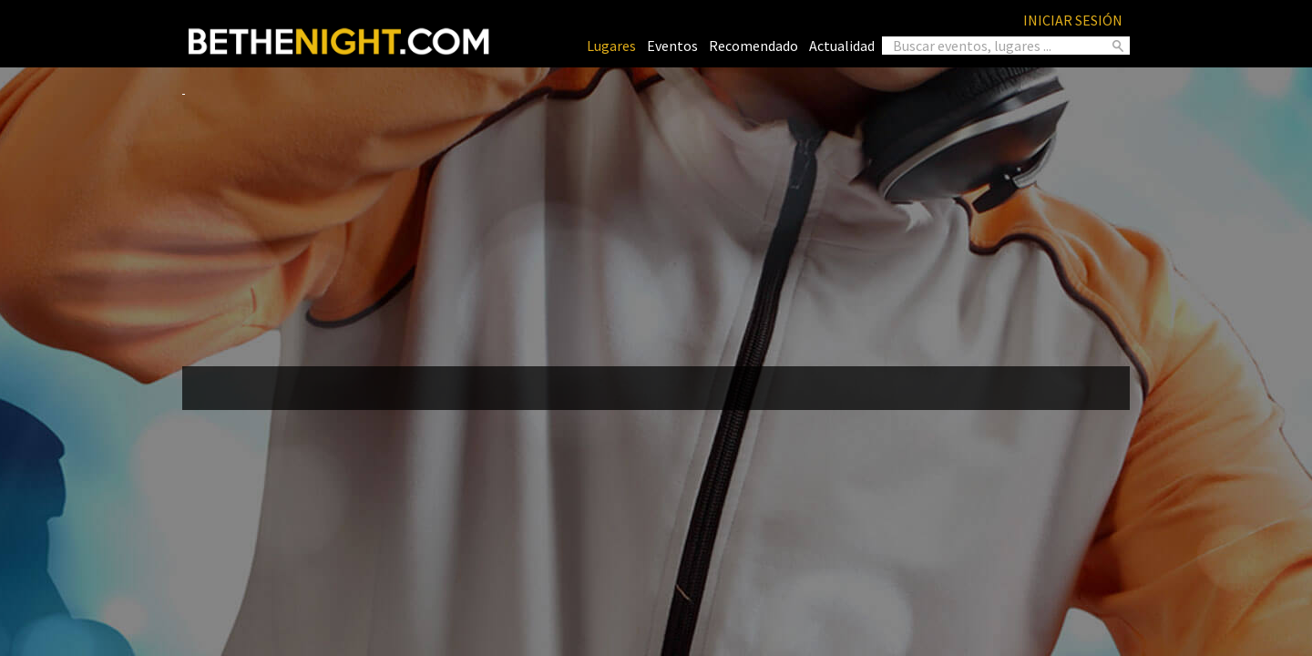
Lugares (611, 45)
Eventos (672, 45)
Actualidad (842, 45)
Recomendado (753, 45)
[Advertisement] (656, 224)
